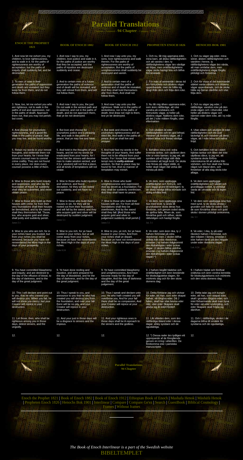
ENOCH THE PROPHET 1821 (32, 45)
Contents (99, 31)
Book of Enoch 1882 (76, 398)
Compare (143, 31)
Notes (153, 31)
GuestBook (176, 402)
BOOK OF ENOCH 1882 (76, 45)
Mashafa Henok (183, 398)
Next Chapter (214, 30)
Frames (108, 407)
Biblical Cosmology (203, 402)
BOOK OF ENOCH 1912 (121, 45)
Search (160, 402)
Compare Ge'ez (140, 402)
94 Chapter (127, 30)
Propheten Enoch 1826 (42, 402)
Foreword (110, 31)
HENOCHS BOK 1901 (211, 45)
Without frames (128, 407)
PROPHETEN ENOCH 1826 (166, 45)
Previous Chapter (30, 30)
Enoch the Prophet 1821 (40, 398)
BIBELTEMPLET (121, 453)
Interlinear (102, 402)
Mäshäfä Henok (209, 398)
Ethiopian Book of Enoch (148, 398)
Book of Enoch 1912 (110, 398)
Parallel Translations (125, 24)
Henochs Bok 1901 (76, 402)
